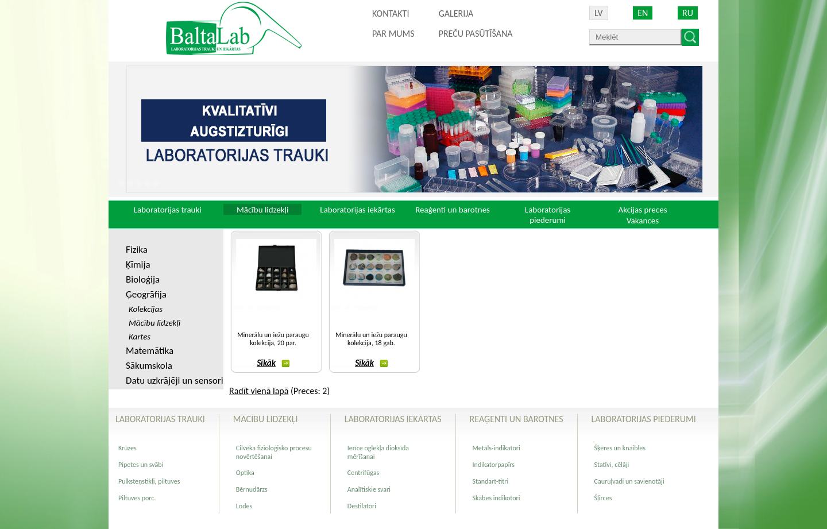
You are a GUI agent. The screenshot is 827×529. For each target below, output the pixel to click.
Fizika (137, 250)
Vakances (643, 220)
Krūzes (127, 448)
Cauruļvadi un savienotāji (629, 481)
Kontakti (390, 13)
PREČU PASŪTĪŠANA (476, 33)
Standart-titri (491, 481)
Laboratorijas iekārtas (357, 209)
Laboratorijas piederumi (547, 214)
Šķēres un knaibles (620, 448)
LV (598, 12)
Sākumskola (149, 366)
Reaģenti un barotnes (452, 209)
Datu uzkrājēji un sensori (174, 380)
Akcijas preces (642, 209)
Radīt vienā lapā (258, 390)
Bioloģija (143, 279)
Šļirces (603, 498)
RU (687, 12)
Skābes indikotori (496, 498)
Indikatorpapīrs (494, 465)
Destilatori (361, 506)
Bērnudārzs (252, 489)
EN (642, 12)
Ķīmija (138, 264)
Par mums (393, 33)
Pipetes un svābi (140, 465)
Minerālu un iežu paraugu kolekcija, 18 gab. (371, 339)
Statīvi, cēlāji (611, 465)
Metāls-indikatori (496, 448)
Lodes (244, 506)
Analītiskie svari (369, 489)
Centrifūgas (363, 473)
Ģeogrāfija (146, 294)
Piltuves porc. (137, 498)
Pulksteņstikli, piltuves (149, 481)
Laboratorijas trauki (168, 209)
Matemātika (149, 351)
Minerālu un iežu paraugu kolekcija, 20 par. (272, 339)
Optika (245, 473)
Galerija (456, 13)
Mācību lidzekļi (263, 209)
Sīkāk (273, 363)
